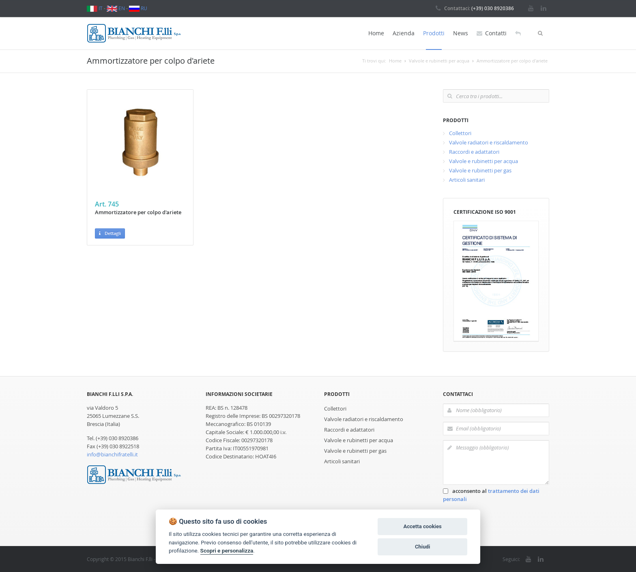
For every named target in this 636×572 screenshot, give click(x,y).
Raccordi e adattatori (474, 151)
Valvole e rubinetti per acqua (483, 161)
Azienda (404, 33)
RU (138, 8)
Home (376, 33)
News (460, 33)
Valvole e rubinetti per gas (480, 170)
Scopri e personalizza (227, 550)
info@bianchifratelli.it (112, 454)
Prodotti (434, 33)
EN (116, 8)
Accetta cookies (422, 526)
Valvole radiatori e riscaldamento (488, 142)
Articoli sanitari (467, 179)
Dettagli (110, 233)
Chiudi (422, 547)
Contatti (492, 33)
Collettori (460, 133)
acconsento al (491, 495)
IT (95, 8)
